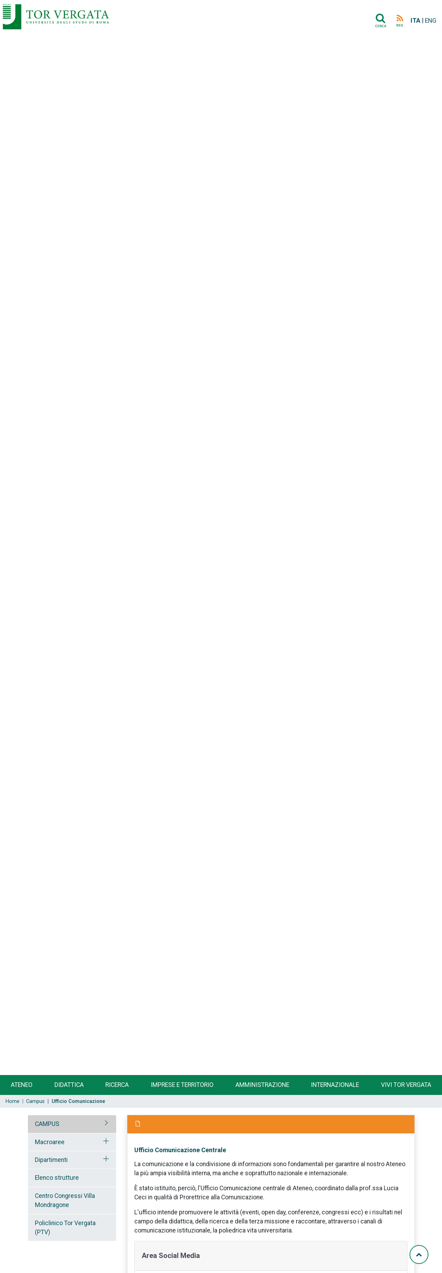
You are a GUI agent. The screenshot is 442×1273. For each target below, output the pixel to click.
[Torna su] (419, 1254)
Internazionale (335, 1084)
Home (13, 1101)
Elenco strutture (57, 1177)
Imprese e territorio (182, 1084)
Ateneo (21, 1084)
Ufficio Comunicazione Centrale (180, 1150)
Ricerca (117, 1084)
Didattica (69, 1084)
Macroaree (50, 1142)
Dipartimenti (51, 1159)
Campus (35, 1101)
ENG (430, 20)
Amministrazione (262, 1084)
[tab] (72, 1124)
